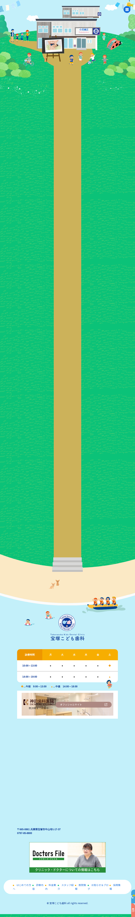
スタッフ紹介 (66, 889)
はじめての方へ (22, 889)
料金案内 (50, 889)
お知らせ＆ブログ (98, 889)
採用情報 (114, 889)
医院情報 (80, 889)
